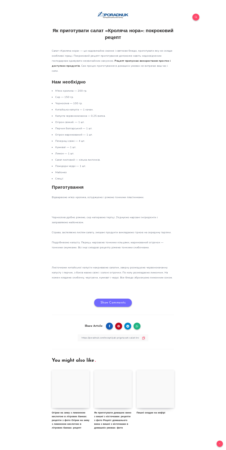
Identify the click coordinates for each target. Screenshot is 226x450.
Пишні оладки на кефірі (151, 413)
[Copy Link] (113, 337)
